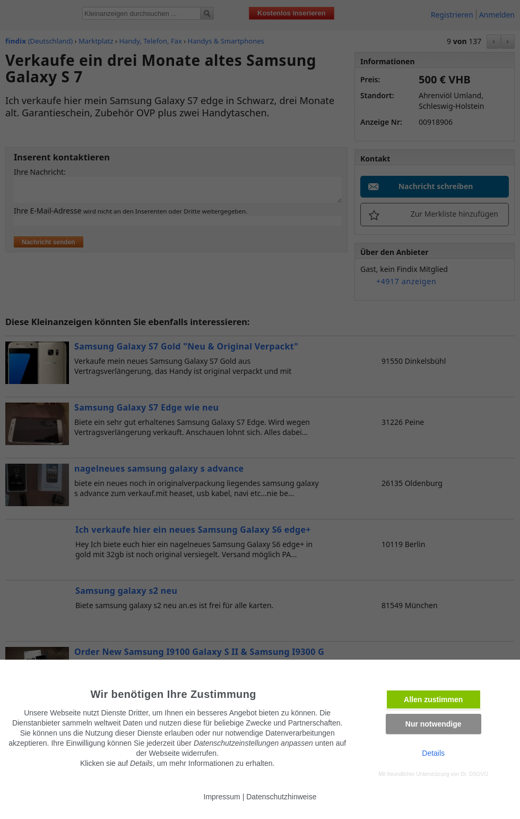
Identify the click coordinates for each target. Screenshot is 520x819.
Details (433, 753)
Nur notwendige (433, 724)
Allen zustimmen (433, 699)
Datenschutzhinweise (281, 796)
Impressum (222, 796)
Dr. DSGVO (474, 774)
